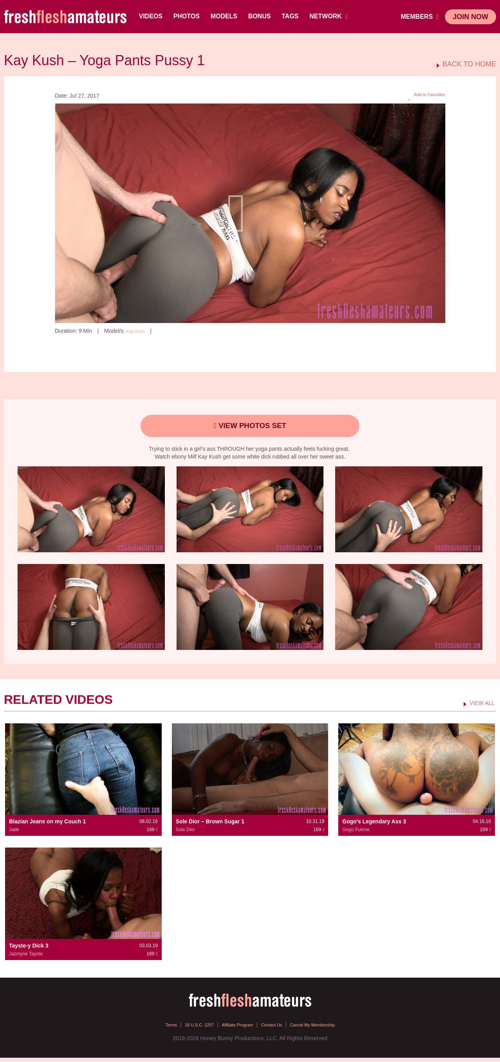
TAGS (291, 16)
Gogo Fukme (355, 833)
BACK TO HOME (469, 64)
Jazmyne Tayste (26, 958)
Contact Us (275, 1029)
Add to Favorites (422, 96)
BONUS (261, 16)
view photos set (250, 428)
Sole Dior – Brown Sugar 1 (210, 825)
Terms (152, 1029)
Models (225, 16)
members (420, 16)
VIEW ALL (478, 707)
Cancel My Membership (326, 1029)
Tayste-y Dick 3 (28, 950)
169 (168, 331)
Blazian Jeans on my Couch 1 (47, 825)
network (330, 16)
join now (470, 17)
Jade (14, 833)
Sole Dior (185, 833)
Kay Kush (138, 331)
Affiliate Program (234, 1029)
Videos (152, 16)
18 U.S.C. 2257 (186, 1029)
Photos (188, 16)
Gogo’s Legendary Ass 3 (374, 825)
